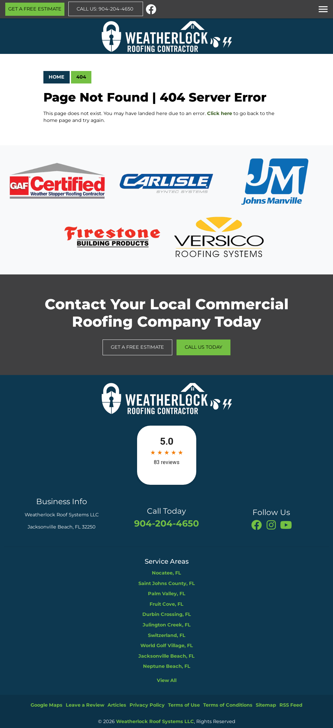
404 (81, 77)
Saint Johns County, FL (166, 583)
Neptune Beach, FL (166, 666)
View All (167, 680)
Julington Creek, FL (167, 625)
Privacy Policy (147, 705)
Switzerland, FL (166, 635)
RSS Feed (290, 705)
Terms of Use (184, 705)
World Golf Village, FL (166, 645)
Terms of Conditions (227, 705)
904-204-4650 (166, 523)
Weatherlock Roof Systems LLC (155, 721)
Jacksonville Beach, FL (166, 656)
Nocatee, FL (166, 573)
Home (56, 77)
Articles (116, 705)
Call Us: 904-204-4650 (106, 9)
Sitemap (266, 705)
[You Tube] (286, 524)
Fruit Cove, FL (166, 604)
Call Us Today (203, 347)
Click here (219, 113)
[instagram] (272, 524)
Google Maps (46, 705)
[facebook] (150, 8)
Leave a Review (85, 705)
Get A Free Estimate (34, 9)
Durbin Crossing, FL (166, 614)
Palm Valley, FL (166, 594)
